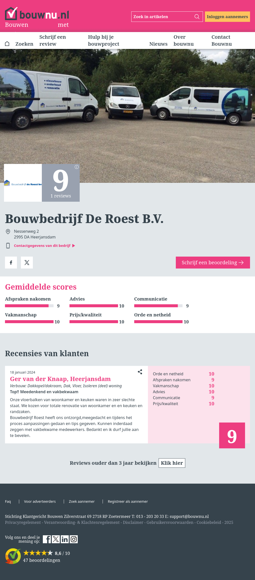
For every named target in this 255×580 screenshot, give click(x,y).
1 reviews (61, 196)
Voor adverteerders (40, 501)
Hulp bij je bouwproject (103, 40)
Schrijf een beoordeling (213, 262)
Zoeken (24, 43)
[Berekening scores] (77, 167)
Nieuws (158, 43)
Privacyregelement (23, 522)
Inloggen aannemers (227, 16)
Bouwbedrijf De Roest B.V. (84, 218)
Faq (8, 501)
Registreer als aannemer (128, 501)
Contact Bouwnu (221, 40)
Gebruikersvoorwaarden (170, 522)
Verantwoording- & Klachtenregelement (82, 522)
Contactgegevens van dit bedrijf (44, 245)
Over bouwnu (184, 40)
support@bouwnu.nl (189, 516)
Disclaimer (133, 522)
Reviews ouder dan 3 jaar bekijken (127, 463)
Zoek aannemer (82, 501)
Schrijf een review (52, 40)
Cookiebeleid (209, 522)
